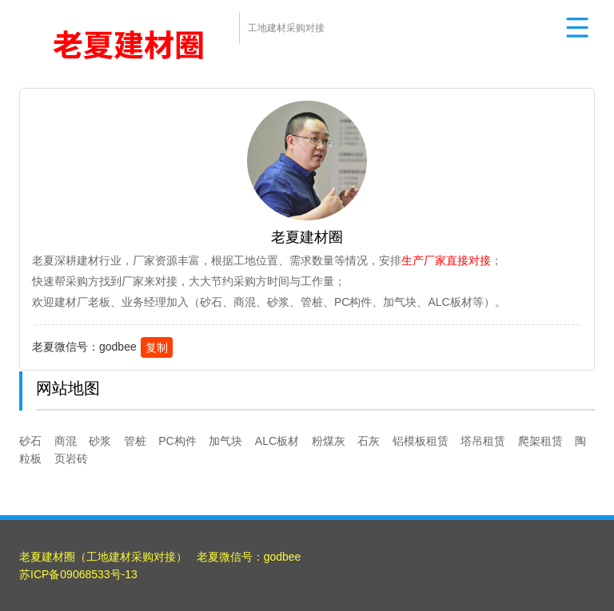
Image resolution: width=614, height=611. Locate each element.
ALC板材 (277, 440)
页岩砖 (71, 458)
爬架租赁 (540, 440)
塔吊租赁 (482, 440)
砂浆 (100, 440)
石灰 (368, 440)
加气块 (225, 440)
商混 (65, 440)
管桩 (135, 440)
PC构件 (177, 440)
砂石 (30, 440)
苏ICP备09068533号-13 (78, 574)
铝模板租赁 (421, 440)
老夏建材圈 (47, 556)
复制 (157, 347)
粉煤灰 (328, 440)
